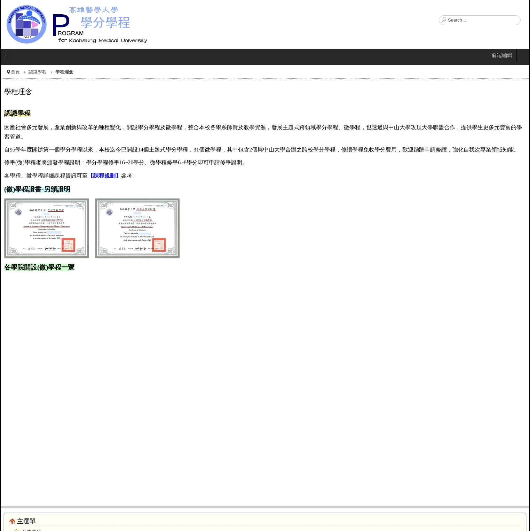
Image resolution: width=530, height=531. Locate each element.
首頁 (15, 72)
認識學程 (38, 72)
